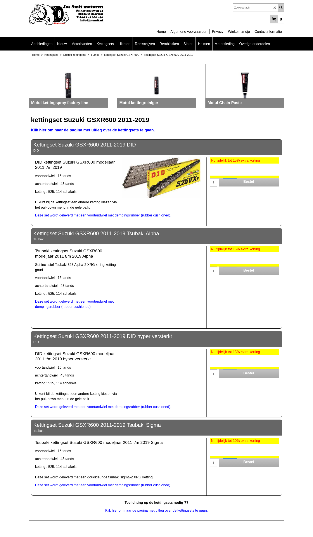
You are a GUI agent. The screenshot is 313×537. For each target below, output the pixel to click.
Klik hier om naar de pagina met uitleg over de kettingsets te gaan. (93, 130)
